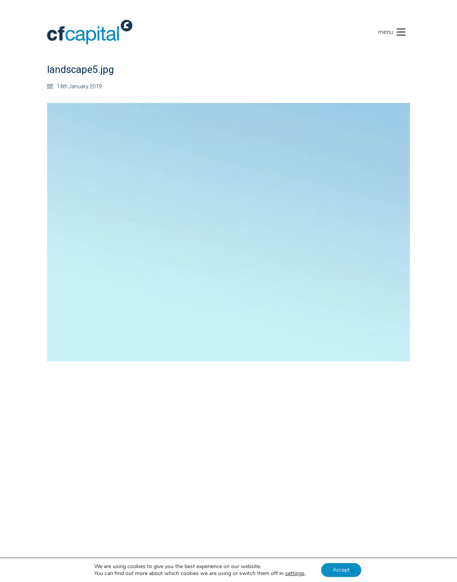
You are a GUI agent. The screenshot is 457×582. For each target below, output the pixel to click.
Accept (341, 570)
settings (295, 573)
